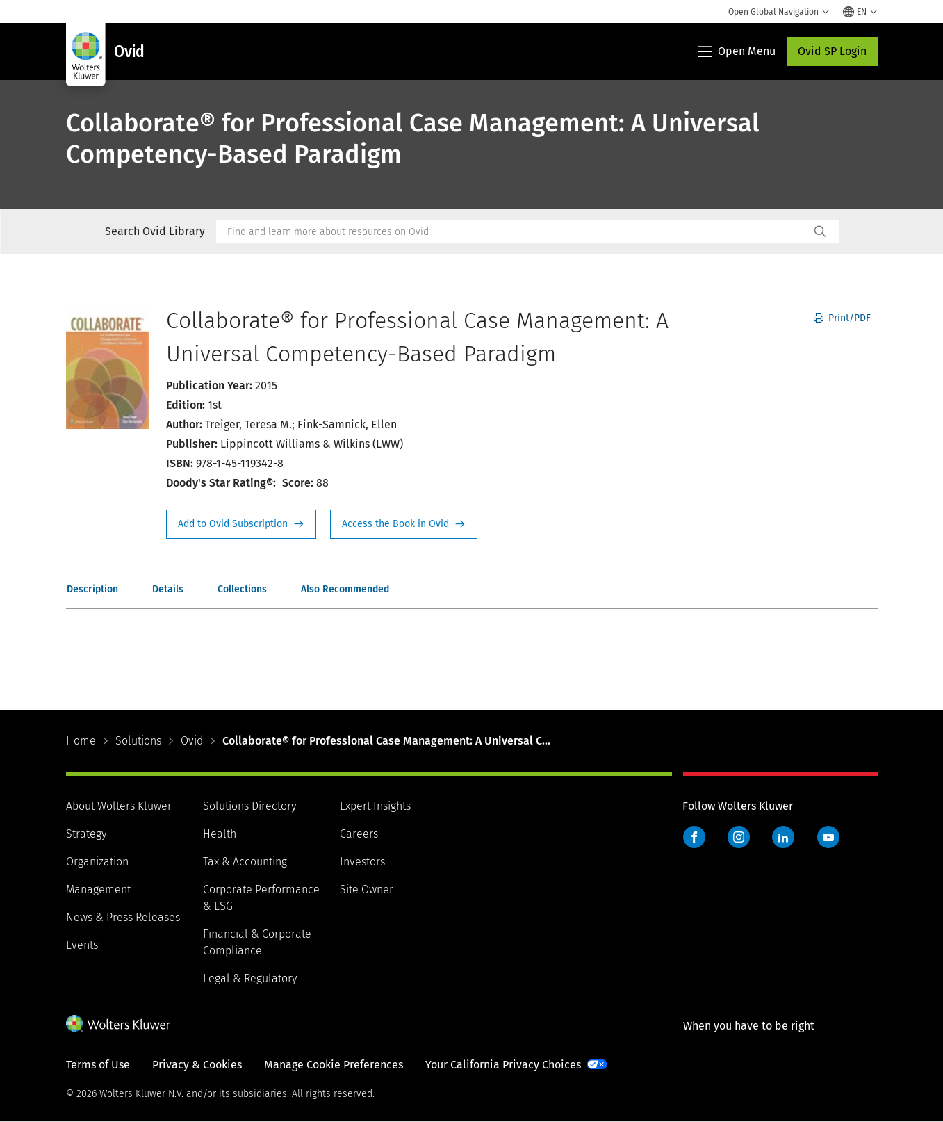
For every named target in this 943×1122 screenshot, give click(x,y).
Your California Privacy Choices (503, 1064)
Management (98, 889)
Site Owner (366, 889)
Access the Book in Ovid (404, 524)
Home (81, 740)
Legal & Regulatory (250, 978)
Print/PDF (842, 318)
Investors (362, 861)
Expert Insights (375, 806)
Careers (359, 833)
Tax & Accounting (245, 861)
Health (219, 833)
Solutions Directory (249, 806)
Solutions (138, 740)
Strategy (86, 833)
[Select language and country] (860, 12)
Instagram (739, 837)
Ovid (192, 740)
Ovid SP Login (832, 51)
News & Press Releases (123, 917)
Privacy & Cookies (197, 1064)
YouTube (828, 837)
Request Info (241, 524)
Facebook (694, 837)
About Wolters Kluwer (119, 806)
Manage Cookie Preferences (333, 1064)
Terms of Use (98, 1064)
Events (82, 945)
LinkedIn (783, 837)
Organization (97, 861)
